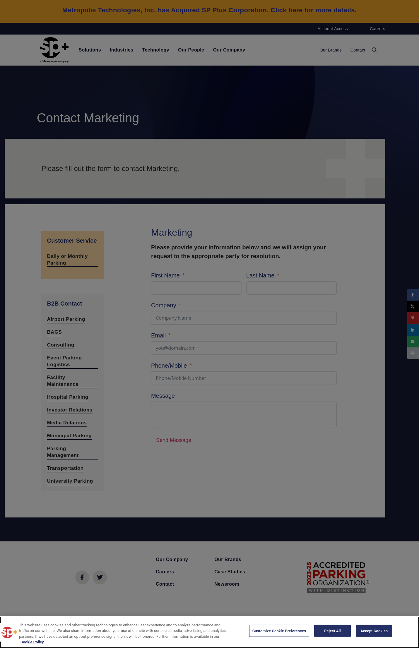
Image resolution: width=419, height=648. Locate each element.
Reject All (332, 632)
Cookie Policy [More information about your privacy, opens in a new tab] (32, 642)
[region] (209, 632)
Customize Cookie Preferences (279, 632)
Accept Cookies (374, 632)
